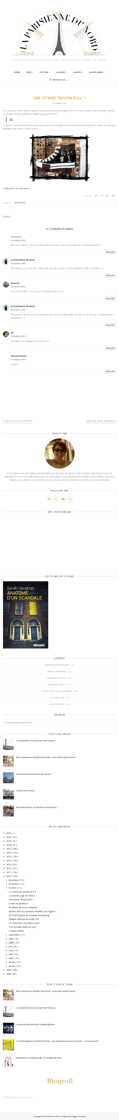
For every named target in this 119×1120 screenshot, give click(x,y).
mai (11, 950)
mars (11, 958)
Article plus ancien (100, 421)
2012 (9, 868)
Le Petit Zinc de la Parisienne (57, 691)
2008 (9, 973)
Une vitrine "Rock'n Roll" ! (21, 899)
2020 (9, 837)
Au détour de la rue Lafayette (23, 907)
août (11, 938)
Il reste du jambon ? (18, 903)
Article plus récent (19, 421)
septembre (14, 934)
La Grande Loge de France (22, 895)
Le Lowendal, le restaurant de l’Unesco (35, 740)
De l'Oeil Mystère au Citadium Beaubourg (29, 915)
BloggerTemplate (79, 1116)
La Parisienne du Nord (23, 259)
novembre (14, 883)
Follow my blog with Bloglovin (17, 1097)
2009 (9, 970)
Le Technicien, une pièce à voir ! (24, 923)
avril (11, 954)
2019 (9, 841)
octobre (13, 887)
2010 (9, 876)
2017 (9, 848)
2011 (9, 872)
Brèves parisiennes (57, 671)
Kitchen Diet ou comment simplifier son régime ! (32, 911)
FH (12, 332)
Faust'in (15, 283)
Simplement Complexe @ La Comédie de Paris (39, 1057)
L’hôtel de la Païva (25, 790)
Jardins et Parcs (57, 684)
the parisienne (19, 355)
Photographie (57, 704)
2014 (9, 860)
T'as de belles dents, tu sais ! (23, 926)
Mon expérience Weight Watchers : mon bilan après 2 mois (45, 757)
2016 (9, 852)
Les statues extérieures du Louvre (33, 774)
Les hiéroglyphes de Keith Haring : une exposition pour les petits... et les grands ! (57, 1041)
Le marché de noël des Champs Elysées (35, 1024)
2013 (9, 864)
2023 (9, 833)
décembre (14, 880)
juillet (11, 942)
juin (11, 946)
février (12, 962)
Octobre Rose (57, 698)
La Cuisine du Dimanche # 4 (22, 891)
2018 (9, 844)
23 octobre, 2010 (18, 336)
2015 (9, 856)
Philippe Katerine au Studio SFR (24, 919)
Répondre (110, 252)
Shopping (19, 202)
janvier (12, 966)
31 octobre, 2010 (18, 359)
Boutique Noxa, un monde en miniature (36, 807)
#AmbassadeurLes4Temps (57, 665)
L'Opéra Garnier (16, 930)
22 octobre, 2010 (18, 240)
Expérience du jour (57, 678)
